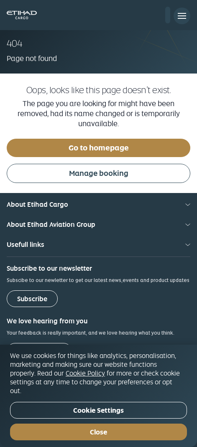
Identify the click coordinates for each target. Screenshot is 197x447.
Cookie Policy (85, 373)
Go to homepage (99, 147)
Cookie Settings (98, 410)
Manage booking (98, 173)
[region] (98, 396)
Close (98, 432)
